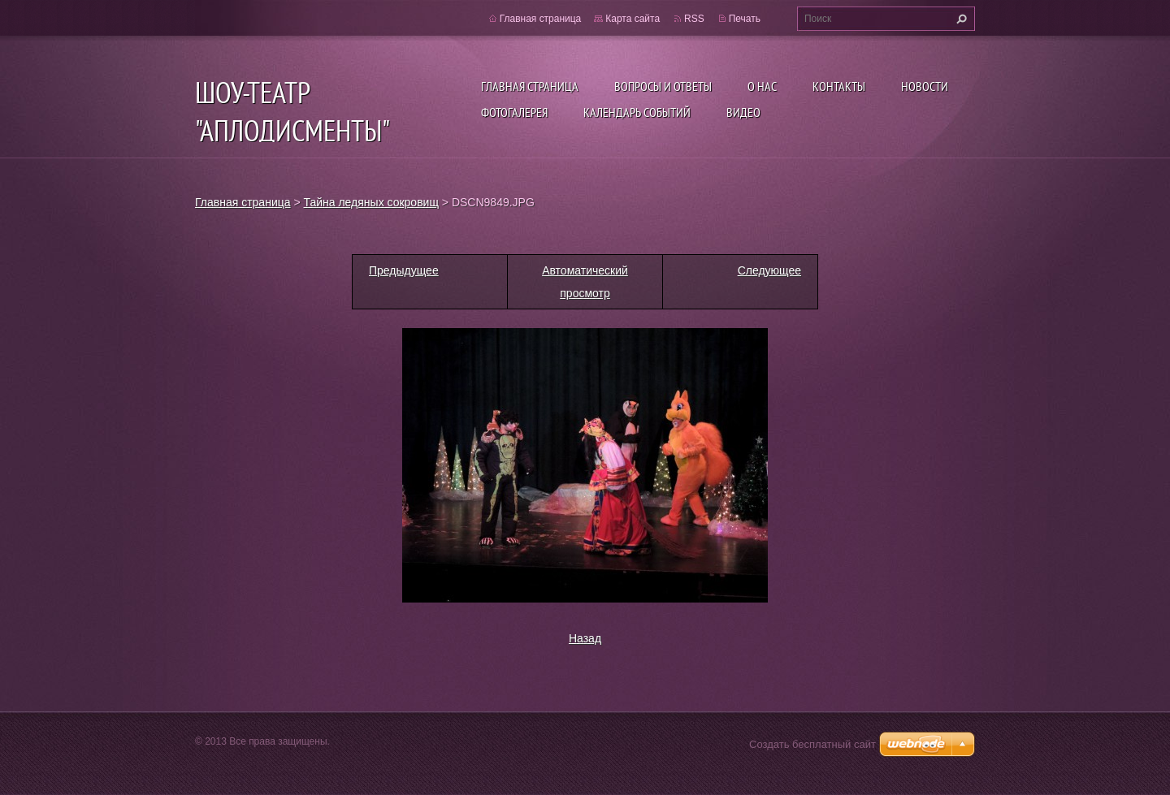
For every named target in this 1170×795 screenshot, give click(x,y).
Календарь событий (637, 112)
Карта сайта (632, 18)
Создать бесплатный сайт (812, 744)
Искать (959, 18)
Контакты (838, 86)
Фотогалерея (514, 112)
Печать (744, 18)
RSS (694, 18)
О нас (762, 86)
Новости (924, 86)
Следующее (769, 270)
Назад (585, 638)
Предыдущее (404, 270)
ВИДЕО (743, 112)
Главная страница (529, 86)
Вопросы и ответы (663, 86)
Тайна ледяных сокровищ (371, 202)
